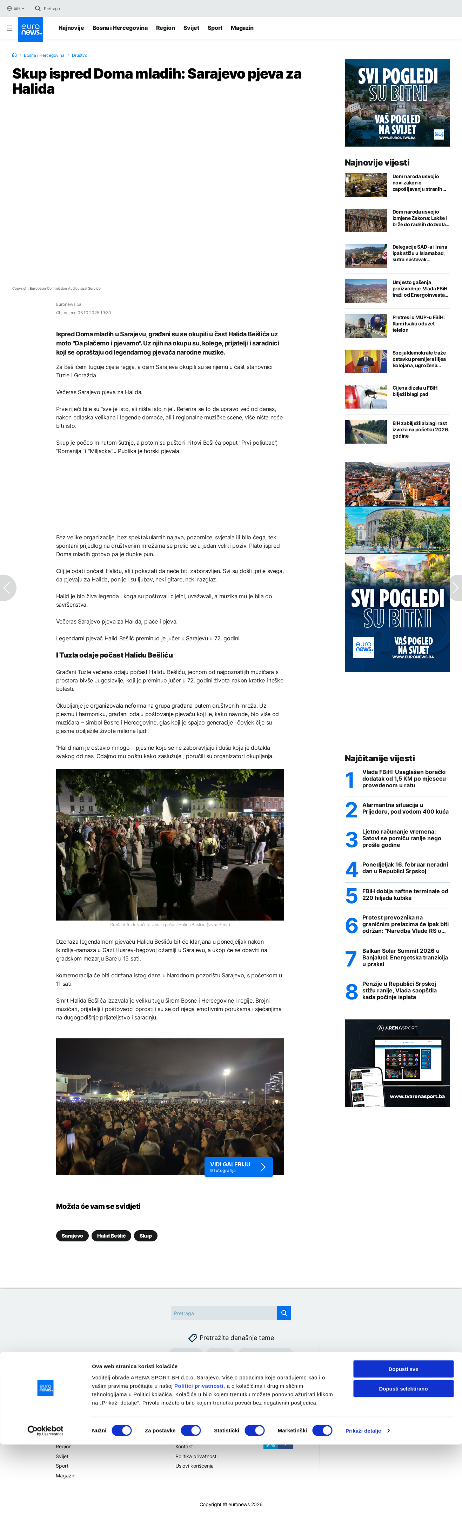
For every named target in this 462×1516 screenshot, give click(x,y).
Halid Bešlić (111, 1236)
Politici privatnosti (198, 1457)
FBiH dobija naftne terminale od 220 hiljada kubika (405, 895)
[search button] (37, 8)
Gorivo (220, 1354)
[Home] (14, 55)
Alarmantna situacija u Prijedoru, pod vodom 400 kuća (405, 809)
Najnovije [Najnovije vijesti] (71, 27)
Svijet (191, 27)
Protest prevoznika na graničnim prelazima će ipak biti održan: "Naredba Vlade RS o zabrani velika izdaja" (405, 926)
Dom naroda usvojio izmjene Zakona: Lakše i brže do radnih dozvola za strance (420, 218)
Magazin (242, 27)
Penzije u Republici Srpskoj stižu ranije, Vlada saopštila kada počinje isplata (399, 993)
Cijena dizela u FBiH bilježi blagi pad (415, 391)
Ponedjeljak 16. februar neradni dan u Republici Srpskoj (405, 869)
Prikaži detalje (363, 1502)
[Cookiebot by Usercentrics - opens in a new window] (45, 1502)
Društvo (79, 55)
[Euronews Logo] (30, 29)
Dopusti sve (403, 1440)
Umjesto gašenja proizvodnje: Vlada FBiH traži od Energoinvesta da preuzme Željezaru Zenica (420, 288)
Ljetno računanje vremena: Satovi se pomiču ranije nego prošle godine (401, 839)
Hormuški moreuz (265, 1354)
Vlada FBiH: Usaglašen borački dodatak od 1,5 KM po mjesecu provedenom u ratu (404, 779)
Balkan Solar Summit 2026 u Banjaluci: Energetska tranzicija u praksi (405, 959)
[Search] (73, 8)
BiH (13, 8)
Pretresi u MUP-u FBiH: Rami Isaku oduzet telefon (419, 323)
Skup (146, 1236)
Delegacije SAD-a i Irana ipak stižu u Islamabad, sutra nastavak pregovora (420, 253)
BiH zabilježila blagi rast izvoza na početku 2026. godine (421, 429)
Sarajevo (72, 1236)
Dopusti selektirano (403, 1460)
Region (165, 27)
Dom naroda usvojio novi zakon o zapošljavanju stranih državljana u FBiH (417, 182)
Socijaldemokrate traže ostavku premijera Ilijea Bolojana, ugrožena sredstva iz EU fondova (419, 359)
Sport (215, 27)
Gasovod (186, 1354)
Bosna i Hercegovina (120, 27)
